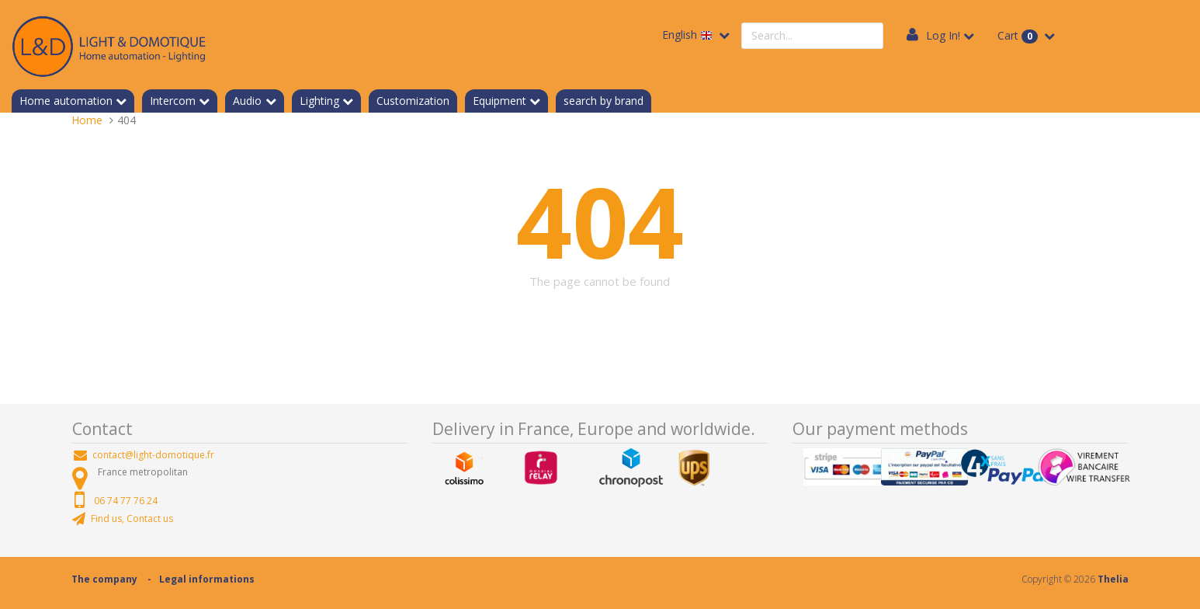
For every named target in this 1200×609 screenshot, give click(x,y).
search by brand (603, 100)
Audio (247, 100)
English (689, 34)
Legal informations (207, 579)
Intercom (173, 100)
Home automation (66, 100)
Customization (412, 100)
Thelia (1113, 579)
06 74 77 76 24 (126, 500)
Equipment (499, 100)
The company (104, 579)
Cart (1019, 36)
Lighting (319, 100)
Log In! (943, 35)
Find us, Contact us (132, 518)
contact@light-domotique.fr (153, 454)
